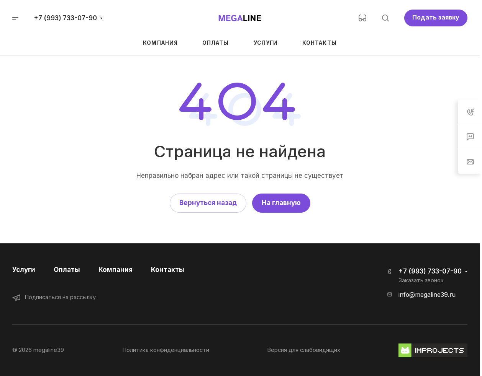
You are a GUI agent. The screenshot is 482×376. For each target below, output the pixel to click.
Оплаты (67, 269)
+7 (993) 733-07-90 (65, 18)
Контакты (167, 269)
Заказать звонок (421, 280)
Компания (115, 269)
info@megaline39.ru (427, 294)
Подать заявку (435, 17)
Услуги (23, 269)
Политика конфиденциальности (165, 350)
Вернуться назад (208, 203)
